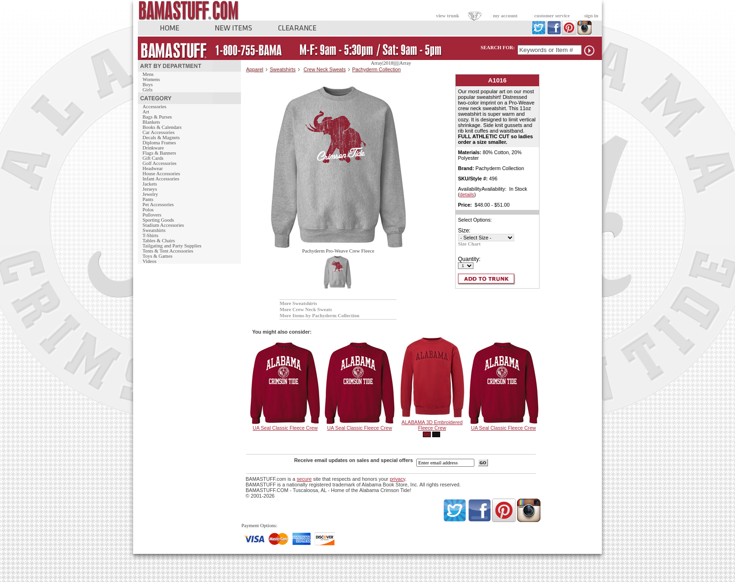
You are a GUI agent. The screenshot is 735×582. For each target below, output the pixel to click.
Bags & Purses (157, 116)
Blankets (151, 122)
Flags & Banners (159, 153)
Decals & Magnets (161, 137)
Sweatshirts (153, 230)
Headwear (152, 168)
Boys (147, 84)
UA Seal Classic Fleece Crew (285, 428)
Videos (149, 261)
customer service (552, 15)
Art (145, 111)
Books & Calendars (161, 127)
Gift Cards (153, 158)
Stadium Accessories (163, 225)
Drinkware (153, 147)
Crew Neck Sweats (325, 69)
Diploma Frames (159, 142)
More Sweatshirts (298, 303)
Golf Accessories (159, 163)
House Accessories (161, 173)
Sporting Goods (158, 220)
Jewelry (150, 194)
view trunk (447, 15)
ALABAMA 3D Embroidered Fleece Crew (432, 425)
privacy (397, 479)
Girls (147, 89)
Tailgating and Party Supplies (172, 245)
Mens (148, 74)
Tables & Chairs (158, 240)
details (467, 194)
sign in (591, 15)
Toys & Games (157, 256)
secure (304, 479)
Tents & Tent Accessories (167, 251)
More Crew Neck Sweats (305, 309)
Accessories (154, 106)
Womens (151, 79)
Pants (147, 199)
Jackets (149, 184)
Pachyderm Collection (376, 69)
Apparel (254, 69)
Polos (148, 209)
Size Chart (469, 243)
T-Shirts (150, 235)
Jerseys (149, 189)
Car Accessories (158, 132)
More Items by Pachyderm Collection (319, 315)
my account (505, 15)
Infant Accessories (160, 178)
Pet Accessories (158, 204)
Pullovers (151, 214)
